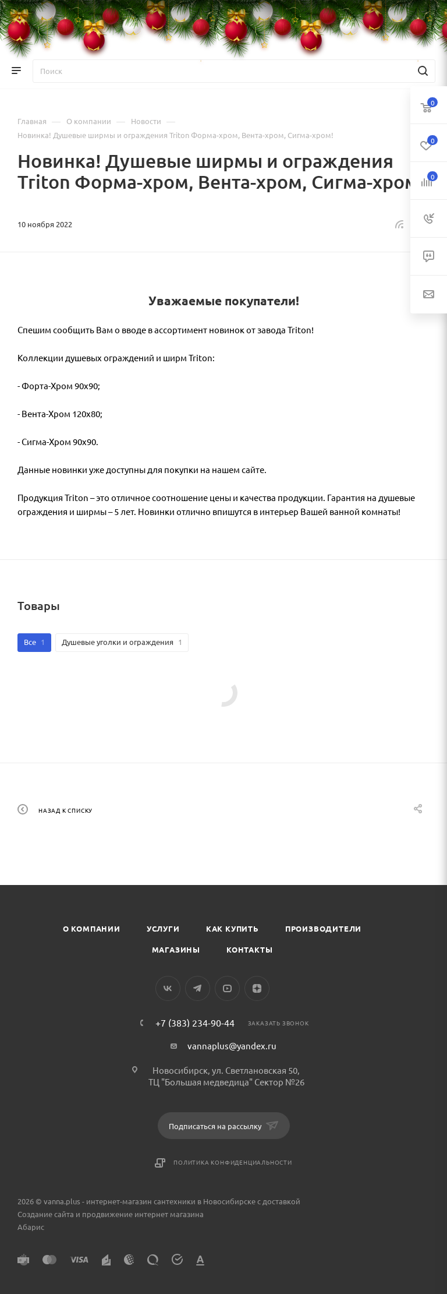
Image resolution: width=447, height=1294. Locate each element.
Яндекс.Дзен (256, 988)
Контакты (249, 949)
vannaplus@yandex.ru (231, 1045)
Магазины (176, 949)
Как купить (232, 928)
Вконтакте (167, 988)
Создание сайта (45, 1214)
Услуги (163, 928)
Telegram (197, 988)
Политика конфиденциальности (232, 1162)
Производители (323, 928)
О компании (91, 928)
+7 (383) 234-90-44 (195, 1022)
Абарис (30, 1227)
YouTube (227, 988)
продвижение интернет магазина (143, 1214)
